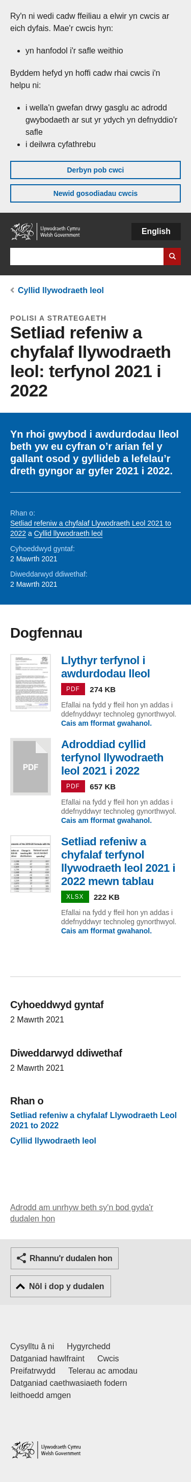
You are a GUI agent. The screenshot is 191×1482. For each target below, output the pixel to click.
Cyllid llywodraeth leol (61, 290)
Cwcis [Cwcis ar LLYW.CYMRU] (108, 1358)
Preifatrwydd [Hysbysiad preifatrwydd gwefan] (33, 1370)
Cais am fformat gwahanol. (106, 723)
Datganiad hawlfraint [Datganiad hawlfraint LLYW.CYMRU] (47, 1358)
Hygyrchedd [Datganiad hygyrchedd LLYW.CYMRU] (88, 1346)
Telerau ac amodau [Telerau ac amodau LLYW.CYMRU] (103, 1370)
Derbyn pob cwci (95, 170)
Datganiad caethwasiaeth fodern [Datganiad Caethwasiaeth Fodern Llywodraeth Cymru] (68, 1383)
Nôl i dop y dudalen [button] (66, 1286)
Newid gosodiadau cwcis (95, 193)
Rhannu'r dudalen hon (71, 1258)
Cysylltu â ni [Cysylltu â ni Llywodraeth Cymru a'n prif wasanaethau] (32, 1346)
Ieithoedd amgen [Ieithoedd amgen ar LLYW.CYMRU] (40, 1395)
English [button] (156, 231)
